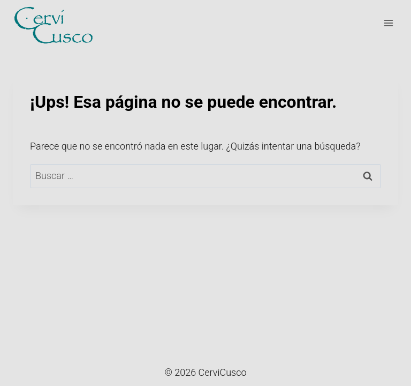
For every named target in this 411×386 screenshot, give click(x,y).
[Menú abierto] (388, 22)
